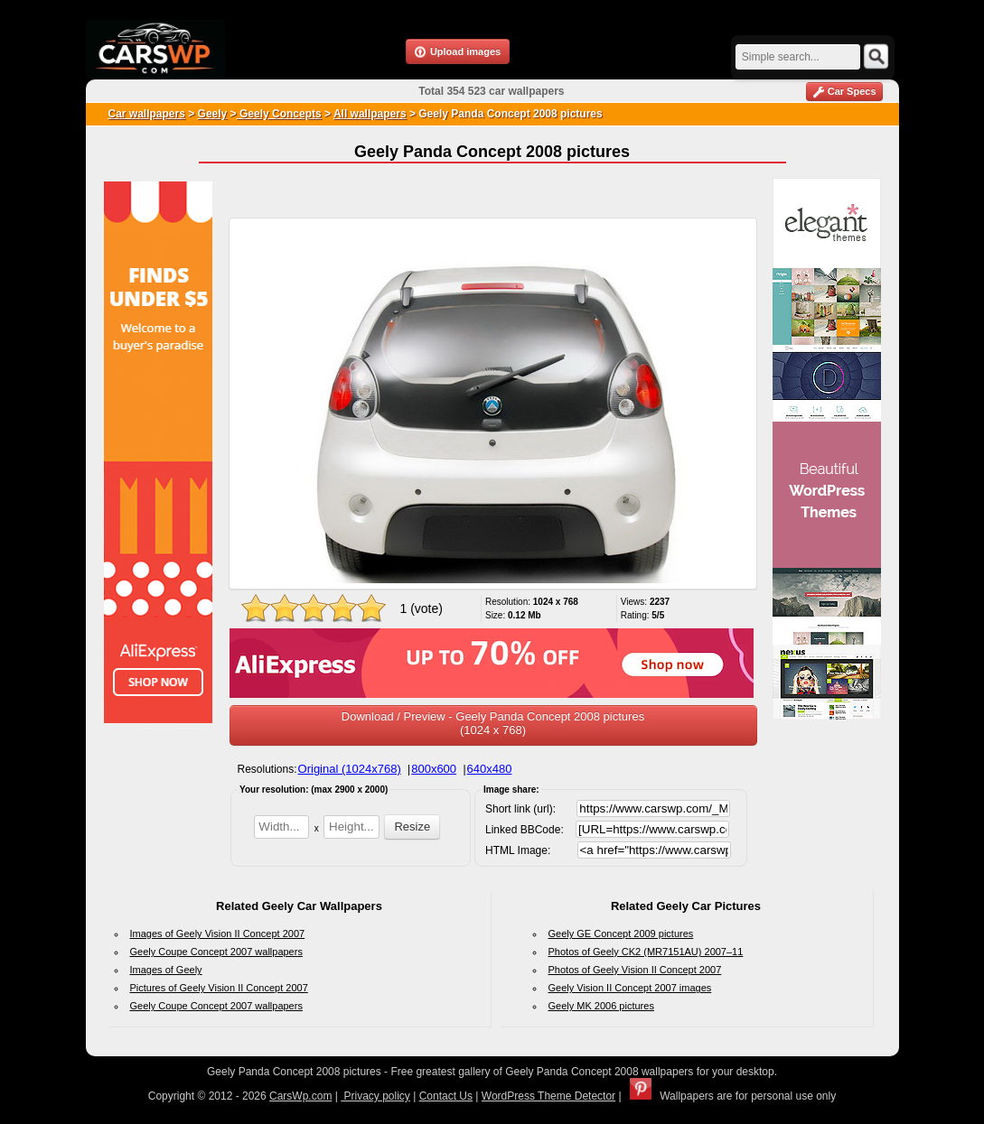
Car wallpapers (146, 113)
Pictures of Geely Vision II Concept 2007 (219, 987)
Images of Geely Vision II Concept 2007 (217, 933)
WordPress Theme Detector (548, 1096)
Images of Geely (166, 969)
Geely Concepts (279, 113)
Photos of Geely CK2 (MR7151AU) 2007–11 (646, 951)
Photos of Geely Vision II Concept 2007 (635, 969)
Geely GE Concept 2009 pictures (621, 933)
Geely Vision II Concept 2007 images (630, 987)
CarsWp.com (300, 1096)
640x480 (489, 769)
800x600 (433, 769)
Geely (213, 113)
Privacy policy (375, 1096)
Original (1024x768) (349, 769)
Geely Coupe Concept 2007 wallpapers (216, 951)
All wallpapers (370, 113)
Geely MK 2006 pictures (601, 1005)
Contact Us (446, 1096)
